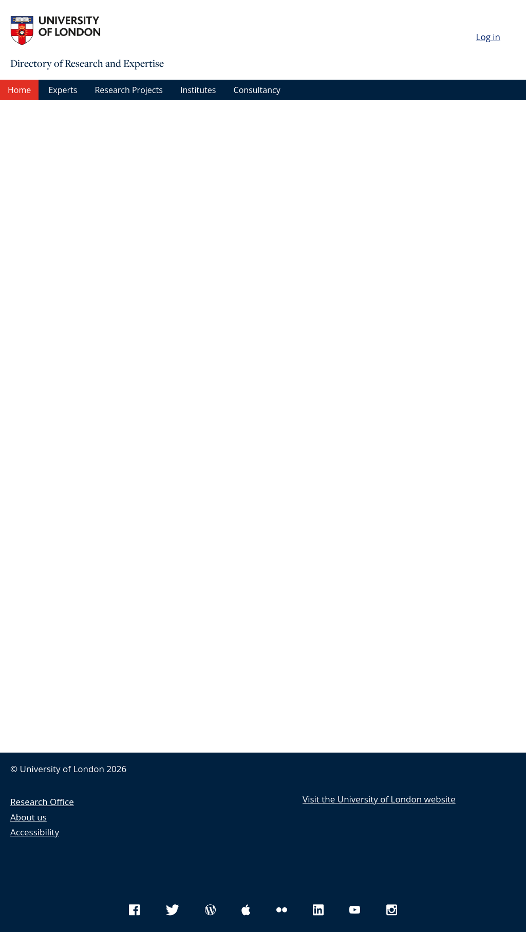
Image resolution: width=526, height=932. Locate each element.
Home (19, 90)
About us (28, 817)
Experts (62, 90)
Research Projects (128, 90)
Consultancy (257, 90)
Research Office (42, 802)
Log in (488, 37)
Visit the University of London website (379, 799)
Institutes (198, 90)
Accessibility (34, 832)
